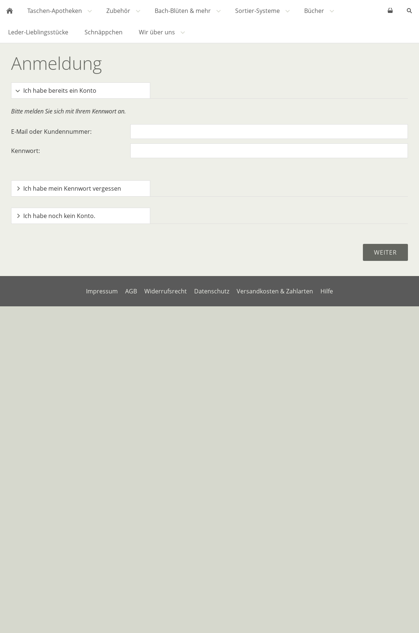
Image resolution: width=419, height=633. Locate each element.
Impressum (102, 291)
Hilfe (326, 291)
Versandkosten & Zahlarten (275, 291)
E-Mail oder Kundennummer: (51, 131)
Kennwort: (25, 151)
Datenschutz (211, 291)
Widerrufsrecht (165, 291)
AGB (131, 291)
